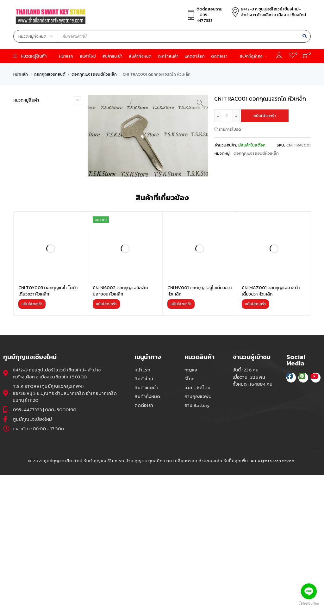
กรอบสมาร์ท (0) (27, 122)
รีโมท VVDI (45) (27, 246)
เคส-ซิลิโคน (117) (28, 299)
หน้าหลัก (20, 74)
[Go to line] (309, 591)
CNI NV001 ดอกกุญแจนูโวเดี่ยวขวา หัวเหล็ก (199, 426)
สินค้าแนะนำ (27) (27, 273)
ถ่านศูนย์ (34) (24, 193)
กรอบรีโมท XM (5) (29, 113)
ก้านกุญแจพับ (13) (28, 131)
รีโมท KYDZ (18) (27, 237)
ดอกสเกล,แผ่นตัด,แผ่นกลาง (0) (41, 175)
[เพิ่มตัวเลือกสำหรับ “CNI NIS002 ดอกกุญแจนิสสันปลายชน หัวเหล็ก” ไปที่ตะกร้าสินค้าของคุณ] (106, 439)
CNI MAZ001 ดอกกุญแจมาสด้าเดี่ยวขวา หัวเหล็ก (271, 426)
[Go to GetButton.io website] (309, 603)
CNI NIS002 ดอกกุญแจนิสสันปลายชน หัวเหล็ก (120, 426)
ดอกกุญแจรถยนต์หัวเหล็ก (94, 74)
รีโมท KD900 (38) (29, 228)
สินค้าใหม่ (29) (25, 281)
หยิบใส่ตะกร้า (264, 116)
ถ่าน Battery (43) (28, 184)
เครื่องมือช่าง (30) (29, 290)
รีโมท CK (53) (24, 219)
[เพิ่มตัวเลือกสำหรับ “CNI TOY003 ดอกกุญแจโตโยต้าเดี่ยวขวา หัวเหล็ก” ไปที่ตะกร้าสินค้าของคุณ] (32, 439)
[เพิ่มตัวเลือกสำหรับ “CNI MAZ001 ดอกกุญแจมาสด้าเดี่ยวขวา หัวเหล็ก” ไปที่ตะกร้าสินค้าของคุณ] (255, 439)
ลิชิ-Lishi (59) (26, 255)
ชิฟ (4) (19, 157)
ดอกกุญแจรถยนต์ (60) (33, 166)
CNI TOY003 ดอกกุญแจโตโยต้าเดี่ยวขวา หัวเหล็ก (48, 426)
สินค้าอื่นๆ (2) (25, 264)
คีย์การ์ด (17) (24, 149)
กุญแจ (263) (24, 140)
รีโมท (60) (22, 211)
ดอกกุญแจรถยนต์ (49, 74)
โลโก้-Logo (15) (26, 308)
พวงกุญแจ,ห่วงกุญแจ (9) (35, 202)
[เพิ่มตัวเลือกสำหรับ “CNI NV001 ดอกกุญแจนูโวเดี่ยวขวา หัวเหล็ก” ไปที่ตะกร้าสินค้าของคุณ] (181, 439)
